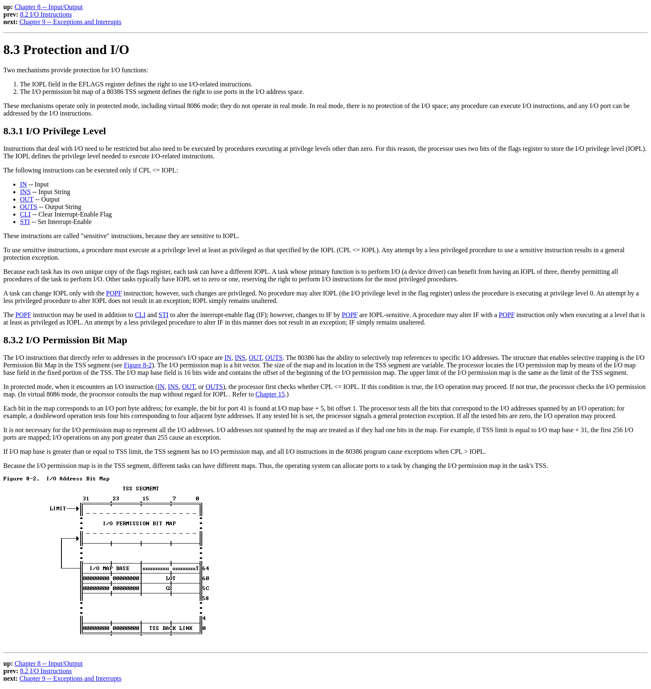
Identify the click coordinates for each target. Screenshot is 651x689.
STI (25, 221)
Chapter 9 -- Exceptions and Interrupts (71, 21)
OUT (27, 199)
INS (25, 191)
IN (23, 184)
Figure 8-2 (138, 365)
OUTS (28, 206)
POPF (114, 293)
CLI (25, 214)
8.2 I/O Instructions (46, 14)
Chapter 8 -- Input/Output (49, 6)
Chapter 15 (270, 394)
